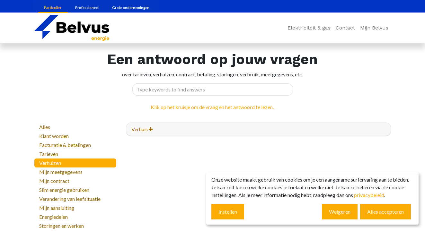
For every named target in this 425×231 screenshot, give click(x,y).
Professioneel (87, 7)
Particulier (53, 7)
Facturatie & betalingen (65, 145)
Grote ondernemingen (130, 7)
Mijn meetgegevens (61, 172)
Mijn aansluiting (56, 208)
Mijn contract (54, 181)
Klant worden (54, 136)
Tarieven (48, 154)
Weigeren (339, 212)
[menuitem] (309, 27)
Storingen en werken (61, 226)
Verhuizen (50, 163)
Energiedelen (53, 217)
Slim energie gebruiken (64, 190)
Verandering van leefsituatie (70, 199)
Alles (44, 127)
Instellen (227, 212)
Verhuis (142, 129)
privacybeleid (369, 195)
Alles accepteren (385, 212)
